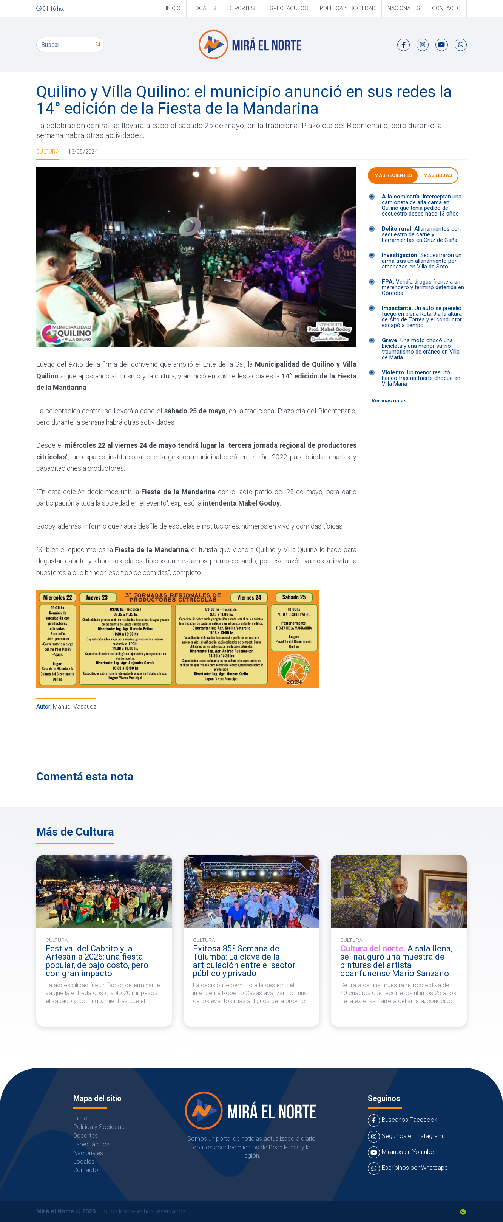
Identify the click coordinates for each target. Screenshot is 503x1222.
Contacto (446, 8)
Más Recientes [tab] (393, 175)
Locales (204, 8)
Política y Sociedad (348, 8)
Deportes (241, 8)
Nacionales (403, 8)
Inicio (173, 8)
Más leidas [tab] (437, 175)
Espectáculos (287, 8)
